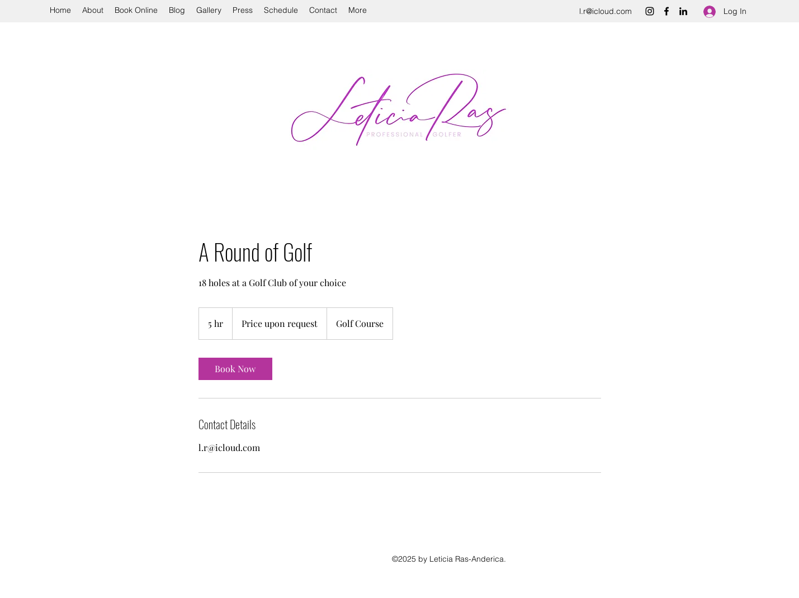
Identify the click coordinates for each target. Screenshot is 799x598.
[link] (235, 369)
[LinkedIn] (683, 11)
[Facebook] (666, 11)
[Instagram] (649, 11)
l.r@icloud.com (605, 11)
